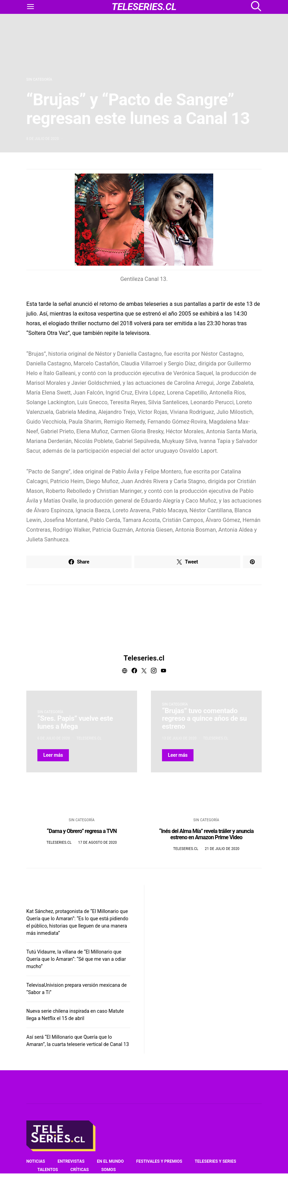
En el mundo (110, 1161)
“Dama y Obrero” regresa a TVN (82, 831)
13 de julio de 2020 (179, 738)
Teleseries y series (215, 1161)
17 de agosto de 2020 (97, 842)
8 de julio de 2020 (42, 139)
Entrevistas (70, 1161)
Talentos (47, 1169)
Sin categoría (39, 79)
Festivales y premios (159, 1161)
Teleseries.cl (144, 658)
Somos (108, 1169)
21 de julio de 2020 (222, 849)
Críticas (79, 1169)
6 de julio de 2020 (53, 738)
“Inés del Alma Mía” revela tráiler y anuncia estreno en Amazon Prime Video (206, 834)
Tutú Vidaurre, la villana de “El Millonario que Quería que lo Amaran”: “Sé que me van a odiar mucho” (76, 959)
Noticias (35, 1161)
